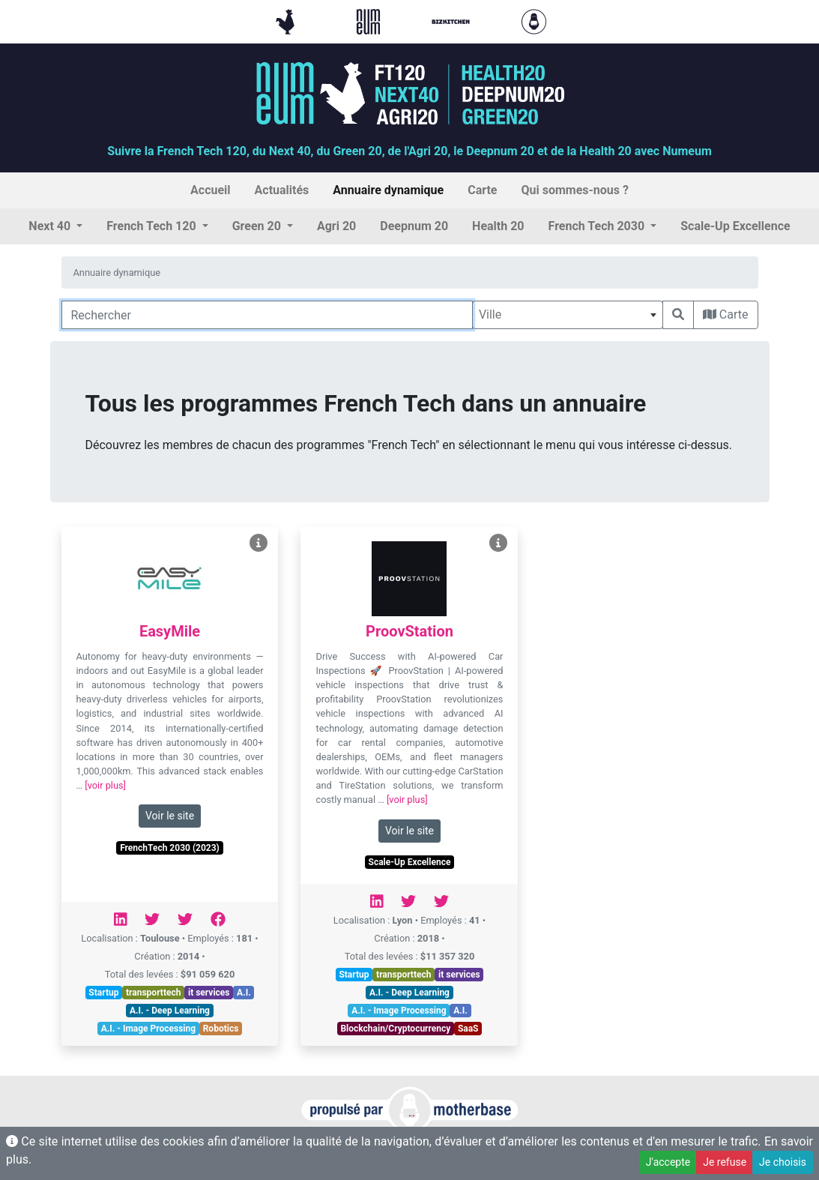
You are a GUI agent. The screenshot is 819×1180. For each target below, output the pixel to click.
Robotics (221, 1028)
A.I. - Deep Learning (170, 1010)
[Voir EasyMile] (258, 543)
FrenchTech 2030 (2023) (170, 848)
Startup (103, 992)
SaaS (468, 1028)
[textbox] (567, 314)
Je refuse (724, 1162)
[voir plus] (105, 785)
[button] (55, 226)
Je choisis (782, 1162)
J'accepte (668, 1162)
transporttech (153, 992)
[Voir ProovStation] (498, 543)
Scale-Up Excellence (410, 862)
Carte (726, 314)
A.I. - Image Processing (148, 1028)
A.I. (244, 992)
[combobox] (567, 315)
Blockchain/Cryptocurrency (395, 1028)
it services (209, 992)
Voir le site (169, 816)
